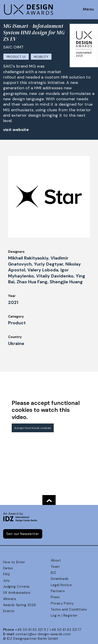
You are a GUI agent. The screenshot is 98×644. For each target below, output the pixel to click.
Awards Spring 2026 (19, 605)
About (56, 560)
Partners (58, 591)
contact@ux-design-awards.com (43, 634)
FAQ (6, 574)
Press (55, 597)
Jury (6, 580)
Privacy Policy (62, 603)
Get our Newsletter (22, 534)
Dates (8, 568)
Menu (88, 9)
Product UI (16, 57)
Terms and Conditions (69, 609)
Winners (9, 599)
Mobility (41, 57)
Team (55, 566)
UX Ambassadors (17, 592)
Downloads (60, 578)
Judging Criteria (16, 586)
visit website (16, 130)
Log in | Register (64, 615)
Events (9, 611)
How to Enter (14, 562)
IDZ (53, 572)
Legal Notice (61, 585)
